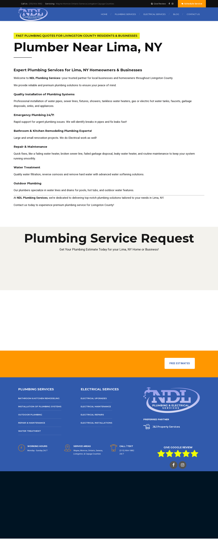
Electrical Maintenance (96, 406)
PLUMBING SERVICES (36, 389)
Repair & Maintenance (31, 423)
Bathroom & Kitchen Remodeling (38, 398)
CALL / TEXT (126, 446)
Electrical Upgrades (94, 398)
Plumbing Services (125, 14)
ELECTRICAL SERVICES (100, 389)
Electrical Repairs (92, 414)
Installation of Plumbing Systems (39, 406)
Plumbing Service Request (109, 238)
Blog (176, 14)
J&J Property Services (166, 426)
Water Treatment (29, 431)
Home (104, 14)
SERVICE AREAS (82, 446)
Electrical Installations (96, 423)
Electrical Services (155, 14)
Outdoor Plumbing (30, 414)
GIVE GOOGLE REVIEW (178, 447)
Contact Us (193, 14)
